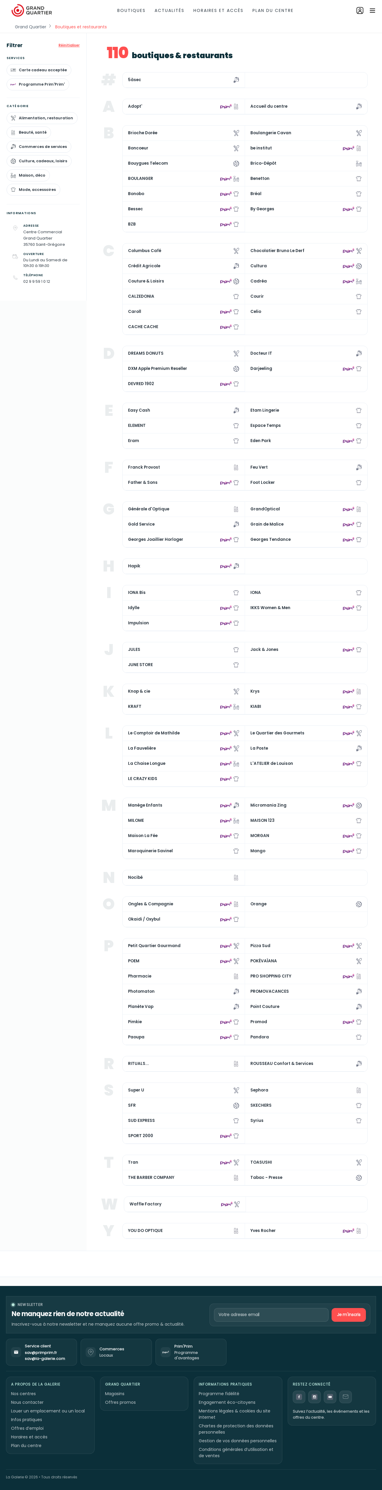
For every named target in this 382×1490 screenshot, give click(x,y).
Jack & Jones (264, 649)
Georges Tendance (270, 539)
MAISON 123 (262, 820)
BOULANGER (140, 178)
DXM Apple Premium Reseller (157, 368)
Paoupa (136, 1037)
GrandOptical (265, 509)
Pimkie (135, 1022)
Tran (133, 1162)
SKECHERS (261, 1105)
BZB (132, 224)
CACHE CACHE (143, 327)
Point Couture (264, 1006)
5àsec (134, 80)
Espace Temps (265, 425)
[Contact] (345, 1397)
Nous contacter (27, 1402)
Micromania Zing (268, 805)
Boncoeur (138, 148)
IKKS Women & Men (270, 608)
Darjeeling (261, 368)
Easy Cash (139, 410)
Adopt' (135, 106)
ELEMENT (137, 425)
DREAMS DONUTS (146, 353)
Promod (258, 1022)
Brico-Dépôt (263, 163)
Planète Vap (140, 1006)
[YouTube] (330, 1397)
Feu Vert (259, 467)
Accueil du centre (268, 106)
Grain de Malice (267, 524)
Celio (255, 311)
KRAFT (134, 706)
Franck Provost (144, 467)
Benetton (259, 178)
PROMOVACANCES (269, 991)
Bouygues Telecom (148, 163)
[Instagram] (314, 1397)
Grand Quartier (30, 27)
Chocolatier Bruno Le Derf (277, 251)
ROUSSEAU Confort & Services (281, 1063)
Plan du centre (273, 10)
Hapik (134, 566)
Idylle (133, 608)
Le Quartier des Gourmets (277, 733)
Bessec (135, 209)
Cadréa (258, 281)
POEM (133, 961)
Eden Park (260, 441)
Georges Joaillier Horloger (155, 539)
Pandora (259, 1037)
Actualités (169, 10)
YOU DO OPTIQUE (145, 1230)
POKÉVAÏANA (263, 961)
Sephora (259, 1090)
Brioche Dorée (142, 133)
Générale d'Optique (148, 509)
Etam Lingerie (264, 410)
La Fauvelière (142, 748)
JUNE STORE (140, 665)
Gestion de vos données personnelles (238, 1441)
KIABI (255, 706)
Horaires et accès (218, 10)
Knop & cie (139, 691)
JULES (134, 649)
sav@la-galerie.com (45, 1358)
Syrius (257, 1120)
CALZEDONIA (141, 296)
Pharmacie (139, 976)
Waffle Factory (145, 1204)
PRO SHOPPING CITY (270, 976)
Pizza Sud (260, 946)
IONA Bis (137, 592)
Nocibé (135, 877)
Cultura (258, 266)
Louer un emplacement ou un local (48, 1411)
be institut (261, 148)
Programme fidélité (219, 1394)
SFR (132, 1105)
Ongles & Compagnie (150, 904)
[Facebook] (299, 1397)
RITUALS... (138, 1063)
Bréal (255, 194)
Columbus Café (144, 251)
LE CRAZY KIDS (142, 779)
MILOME (136, 820)
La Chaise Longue (146, 763)
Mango (257, 851)
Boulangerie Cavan (270, 133)
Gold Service (141, 524)
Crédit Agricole (144, 266)
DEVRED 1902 (141, 384)
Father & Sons (143, 482)
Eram (133, 441)
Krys (255, 691)
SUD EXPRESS (141, 1120)
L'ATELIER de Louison (271, 763)
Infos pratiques (26, 1420)
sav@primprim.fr (41, 1352)
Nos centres (23, 1394)
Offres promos (120, 1402)
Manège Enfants (145, 805)
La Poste (259, 748)
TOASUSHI (261, 1162)
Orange (258, 904)
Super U (136, 1090)
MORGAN (259, 836)
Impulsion (138, 623)
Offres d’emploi (27, 1428)
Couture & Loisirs (146, 281)
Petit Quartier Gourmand (154, 946)
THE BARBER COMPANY (151, 1177)
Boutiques (131, 10)
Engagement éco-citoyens (227, 1402)
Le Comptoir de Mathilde (154, 733)
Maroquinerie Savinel (150, 851)
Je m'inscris (349, 1315)
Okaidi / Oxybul (144, 919)
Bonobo (136, 194)
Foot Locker (262, 482)
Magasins (114, 1394)
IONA (255, 592)
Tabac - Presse (266, 1177)
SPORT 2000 (140, 1136)
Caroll (134, 311)
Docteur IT (261, 353)
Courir (257, 296)
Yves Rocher (263, 1230)
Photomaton (141, 991)
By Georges (262, 209)
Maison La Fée (143, 836)
